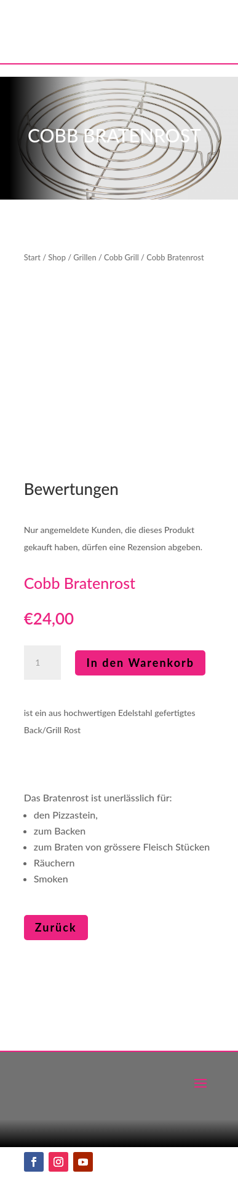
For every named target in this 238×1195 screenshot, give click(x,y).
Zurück (56, 927)
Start (32, 257)
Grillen (84, 257)
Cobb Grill (121, 257)
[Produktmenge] (42, 662)
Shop (57, 257)
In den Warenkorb (140, 662)
